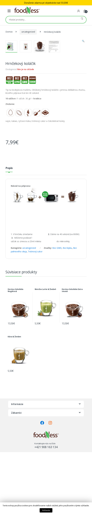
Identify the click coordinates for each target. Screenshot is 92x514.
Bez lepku (67, 311)
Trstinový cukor (35, 314)
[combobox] (42, 19)
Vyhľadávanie (82, 19)
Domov (9, 31)
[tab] (9, 232)
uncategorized (28, 31)
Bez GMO (57, 311)
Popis (9, 231)
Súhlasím (46, 510)
